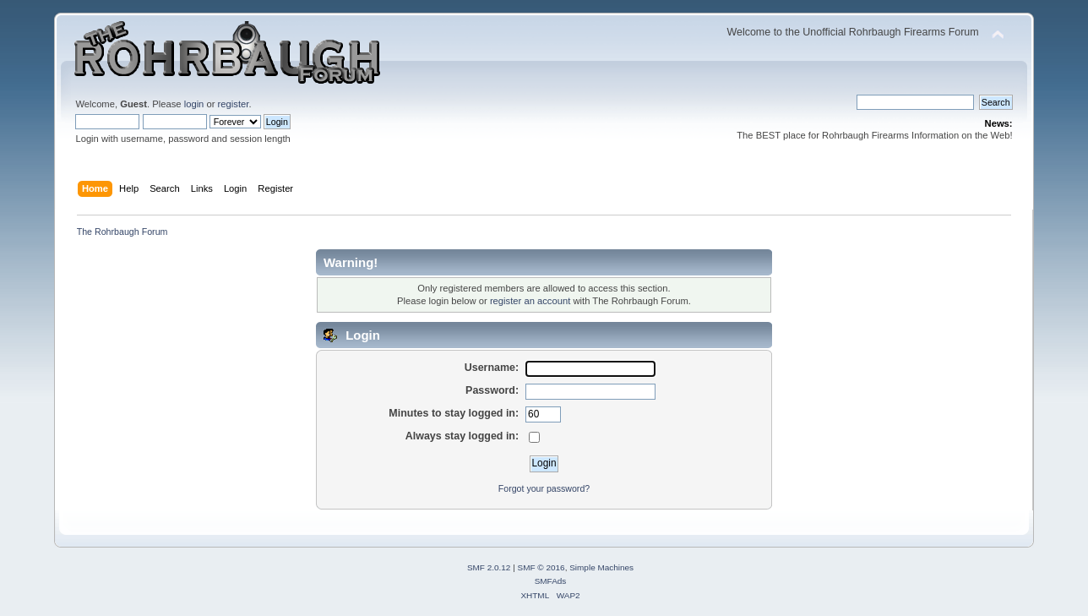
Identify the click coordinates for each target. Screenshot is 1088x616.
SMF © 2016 (541, 567)
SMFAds (551, 581)
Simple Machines (601, 567)
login (194, 104)
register (233, 104)
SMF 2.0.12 (489, 567)
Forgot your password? (544, 488)
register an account (530, 301)
